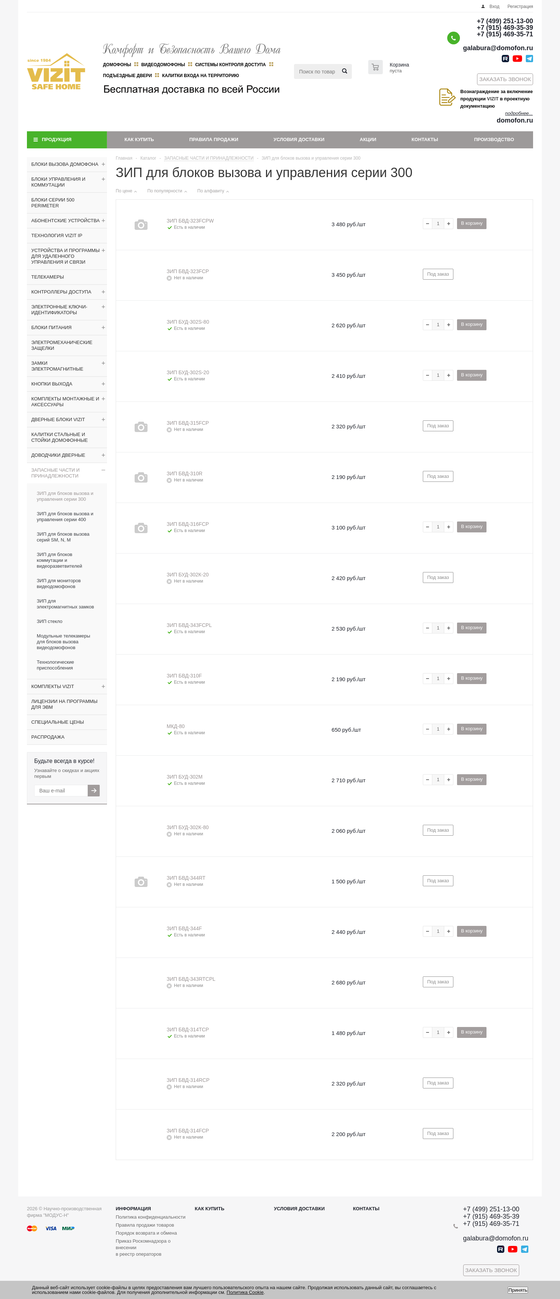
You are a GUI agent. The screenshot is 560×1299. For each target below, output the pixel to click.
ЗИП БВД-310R (184, 473)
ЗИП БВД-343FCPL (189, 625)
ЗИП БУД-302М (185, 777)
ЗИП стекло (49, 621)
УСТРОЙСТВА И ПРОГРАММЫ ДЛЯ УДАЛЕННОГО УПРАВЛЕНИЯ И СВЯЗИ (65, 256)
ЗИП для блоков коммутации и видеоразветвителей (59, 560)
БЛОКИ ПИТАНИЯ (51, 327)
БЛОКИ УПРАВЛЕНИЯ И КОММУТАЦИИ (58, 182)
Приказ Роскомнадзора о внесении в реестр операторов (143, 1247)
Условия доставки (299, 139)
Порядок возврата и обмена (146, 1233)
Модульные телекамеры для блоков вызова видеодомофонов (63, 641)
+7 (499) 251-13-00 (505, 21)
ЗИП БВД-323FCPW (190, 221)
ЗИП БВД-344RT (186, 878)
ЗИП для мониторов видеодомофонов (59, 583)
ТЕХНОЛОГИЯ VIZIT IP (56, 235)
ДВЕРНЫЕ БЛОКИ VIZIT (58, 419)
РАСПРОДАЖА (47, 737)
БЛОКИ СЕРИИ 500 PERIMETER (52, 202)
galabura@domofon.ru (498, 48)
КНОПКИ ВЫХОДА (51, 384)
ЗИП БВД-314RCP (188, 1080)
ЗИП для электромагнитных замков (65, 603)
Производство (494, 139)
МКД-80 (176, 726)
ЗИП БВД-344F (184, 928)
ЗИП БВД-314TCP (188, 1029)
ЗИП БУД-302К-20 (188, 574)
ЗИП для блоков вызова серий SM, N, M (63, 537)
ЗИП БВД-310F (184, 676)
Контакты (425, 139)
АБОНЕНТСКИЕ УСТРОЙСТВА (65, 220)
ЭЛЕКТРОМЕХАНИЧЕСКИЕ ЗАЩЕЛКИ (61, 345)
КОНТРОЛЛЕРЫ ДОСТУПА (61, 292)
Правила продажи (213, 139)
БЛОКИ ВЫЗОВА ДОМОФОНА (64, 164)
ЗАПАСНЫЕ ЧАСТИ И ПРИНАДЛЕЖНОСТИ (55, 473)
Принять (517, 1290)
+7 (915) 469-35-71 (505, 34)
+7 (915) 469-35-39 (505, 27)
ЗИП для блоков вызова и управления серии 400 (65, 516)
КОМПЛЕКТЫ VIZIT (52, 686)
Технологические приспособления (55, 665)
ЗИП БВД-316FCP (188, 524)
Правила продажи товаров (145, 1225)
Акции (368, 139)
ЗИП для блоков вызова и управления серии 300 (65, 496)
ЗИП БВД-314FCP (188, 1131)
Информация (133, 1208)
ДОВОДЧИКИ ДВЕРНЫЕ (58, 455)
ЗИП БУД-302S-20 (188, 372)
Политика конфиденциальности (151, 1217)
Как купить (139, 139)
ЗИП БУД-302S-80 (188, 322)
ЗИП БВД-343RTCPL (191, 979)
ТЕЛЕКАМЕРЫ (47, 277)
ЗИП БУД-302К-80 (188, 827)
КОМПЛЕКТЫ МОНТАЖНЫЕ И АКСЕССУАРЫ (65, 401)
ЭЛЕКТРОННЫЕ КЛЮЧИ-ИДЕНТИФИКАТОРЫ (59, 309)
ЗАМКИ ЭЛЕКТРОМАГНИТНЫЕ (57, 366)
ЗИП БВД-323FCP (188, 271)
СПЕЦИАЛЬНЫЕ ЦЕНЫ (57, 722)
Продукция (56, 139)
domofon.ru (515, 120)
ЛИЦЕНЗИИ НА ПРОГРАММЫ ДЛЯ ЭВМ (64, 704)
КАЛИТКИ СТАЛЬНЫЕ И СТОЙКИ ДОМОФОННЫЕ (59, 437)
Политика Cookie (245, 1292)
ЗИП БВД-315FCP (188, 423)
